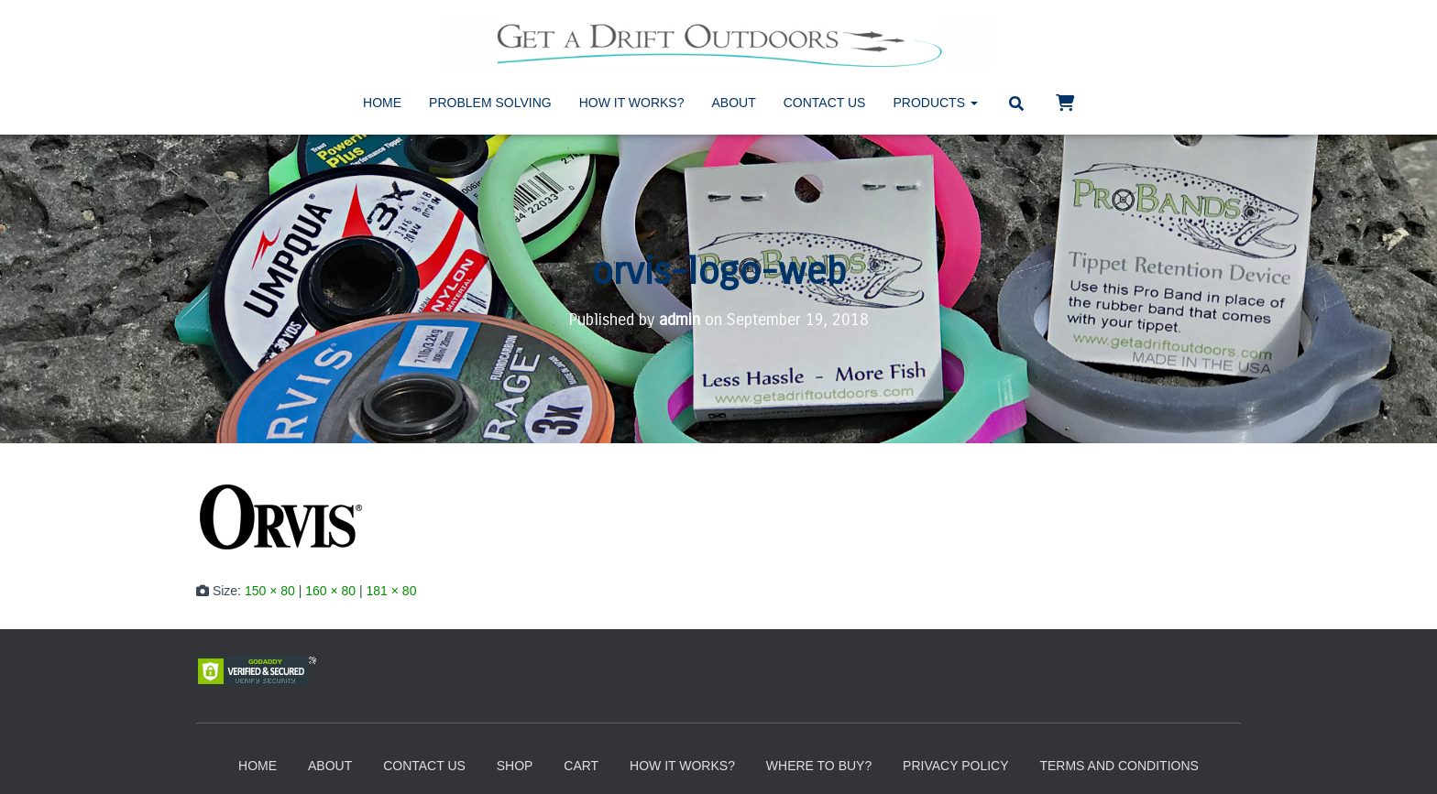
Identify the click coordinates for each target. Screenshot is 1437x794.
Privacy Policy (955, 765)
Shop (515, 765)
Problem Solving (490, 102)
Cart (581, 765)
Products (935, 102)
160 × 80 (330, 590)
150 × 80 (270, 590)
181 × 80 (392, 590)
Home (382, 102)
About (734, 102)
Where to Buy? (819, 765)
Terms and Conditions (1118, 765)
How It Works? (632, 102)
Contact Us (825, 102)
